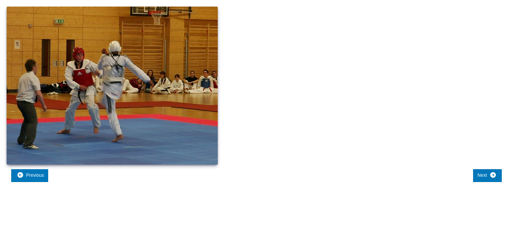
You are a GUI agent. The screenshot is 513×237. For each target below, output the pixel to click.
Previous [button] (30, 174)
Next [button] (486, 174)
